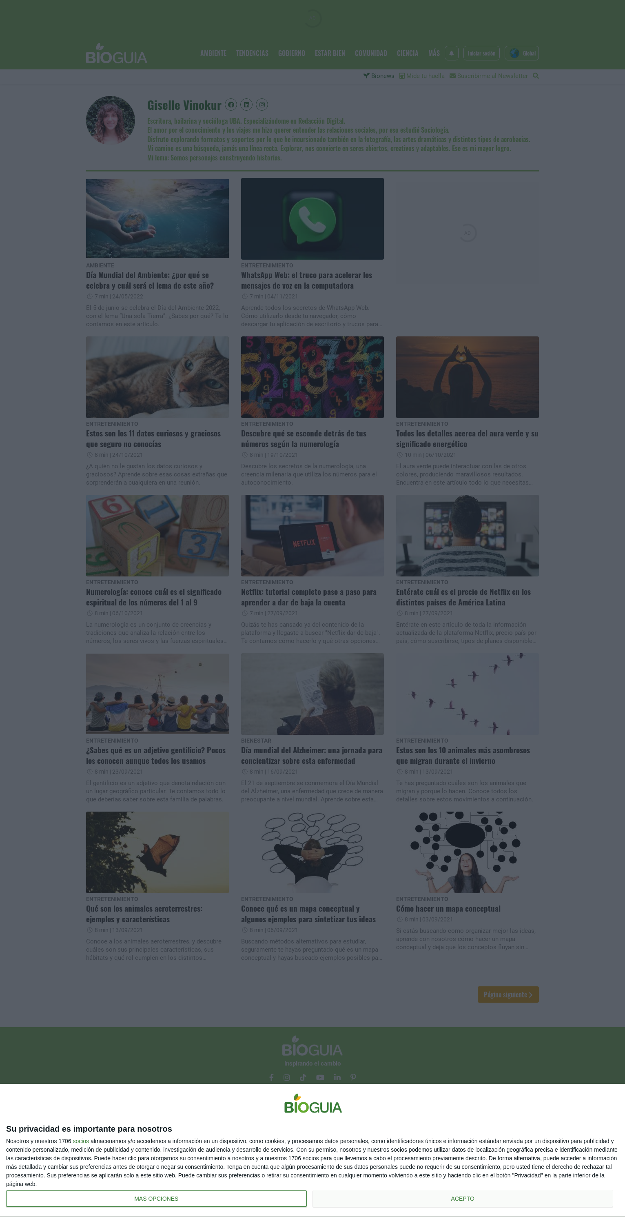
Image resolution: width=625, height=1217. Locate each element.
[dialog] (312, 1150)
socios (81, 1141)
